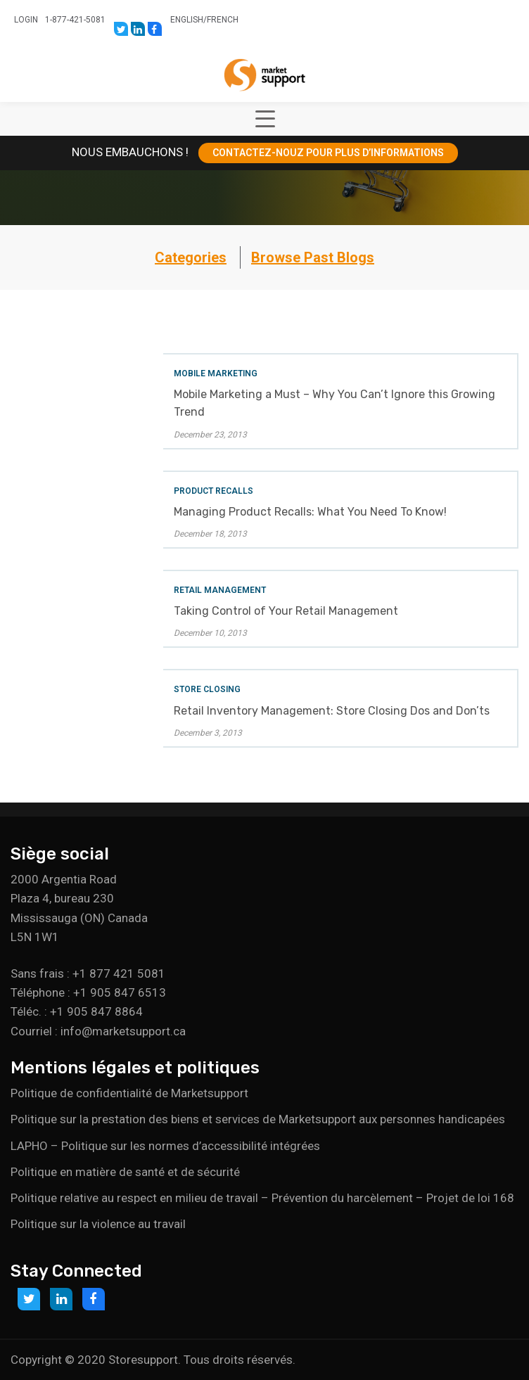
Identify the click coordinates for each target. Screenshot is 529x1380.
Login (26, 20)
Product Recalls (213, 491)
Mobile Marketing (215, 373)
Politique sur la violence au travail (98, 1224)
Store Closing (207, 689)
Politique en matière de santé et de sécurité (125, 1172)
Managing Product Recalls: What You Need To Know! (310, 511)
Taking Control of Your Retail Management (286, 611)
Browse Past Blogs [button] (312, 257)
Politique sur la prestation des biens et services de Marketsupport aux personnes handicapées (258, 1119)
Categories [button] (191, 257)
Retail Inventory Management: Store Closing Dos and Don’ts (332, 710)
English (186, 20)
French (222, 20)
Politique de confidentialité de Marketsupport (129, 1093)
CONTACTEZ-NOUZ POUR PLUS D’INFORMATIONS (328, 152)
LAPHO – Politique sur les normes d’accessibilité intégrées (165, 1146)
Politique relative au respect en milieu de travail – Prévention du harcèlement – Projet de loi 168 (262, 1198)
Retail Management (220, 590)
